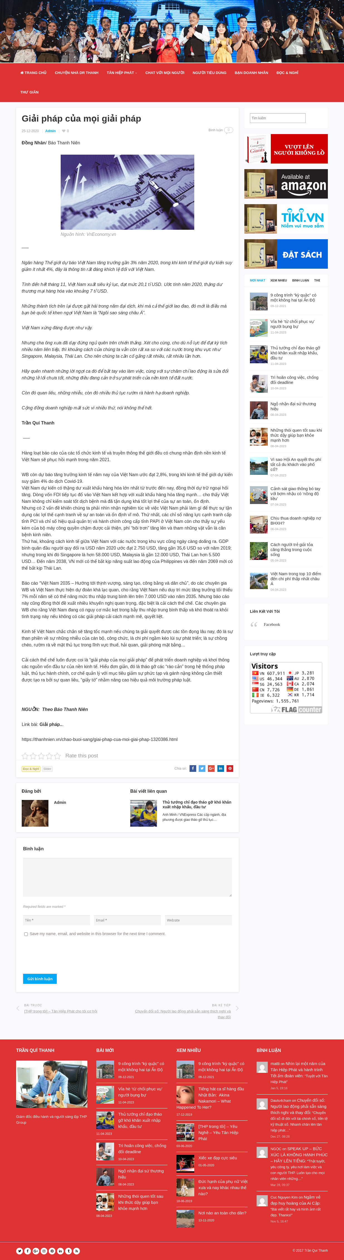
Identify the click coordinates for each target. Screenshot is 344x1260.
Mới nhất (257, 280)
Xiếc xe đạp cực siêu (217, 1157)
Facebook (272, 624)
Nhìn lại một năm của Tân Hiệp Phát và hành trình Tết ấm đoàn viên (298, 1069)
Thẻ (317, 280)
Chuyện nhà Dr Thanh (77, 73)
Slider (47, 768)
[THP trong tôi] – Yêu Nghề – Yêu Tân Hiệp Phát (218, 1132)
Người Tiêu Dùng (209, 73)
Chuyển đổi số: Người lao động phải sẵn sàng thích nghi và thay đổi (298, 1106)
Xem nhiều (279, 280)
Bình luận (300, 280)
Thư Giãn (29, 92)
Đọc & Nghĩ (287, 73)
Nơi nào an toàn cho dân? (222, 1212)
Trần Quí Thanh (316, 1250)
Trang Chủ (33, 73)
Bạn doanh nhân (251, 73)
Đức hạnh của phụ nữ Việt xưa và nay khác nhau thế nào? (222, 1187)
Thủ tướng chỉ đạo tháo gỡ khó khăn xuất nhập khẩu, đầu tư (197, 804)
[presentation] (65, 957)
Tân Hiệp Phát (120, 73)
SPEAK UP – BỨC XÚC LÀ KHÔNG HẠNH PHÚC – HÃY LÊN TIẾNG (299, 1154)
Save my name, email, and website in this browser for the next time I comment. (98, 934)
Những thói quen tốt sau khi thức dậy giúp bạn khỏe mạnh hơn (140, 1202)
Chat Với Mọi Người (164, 73)
